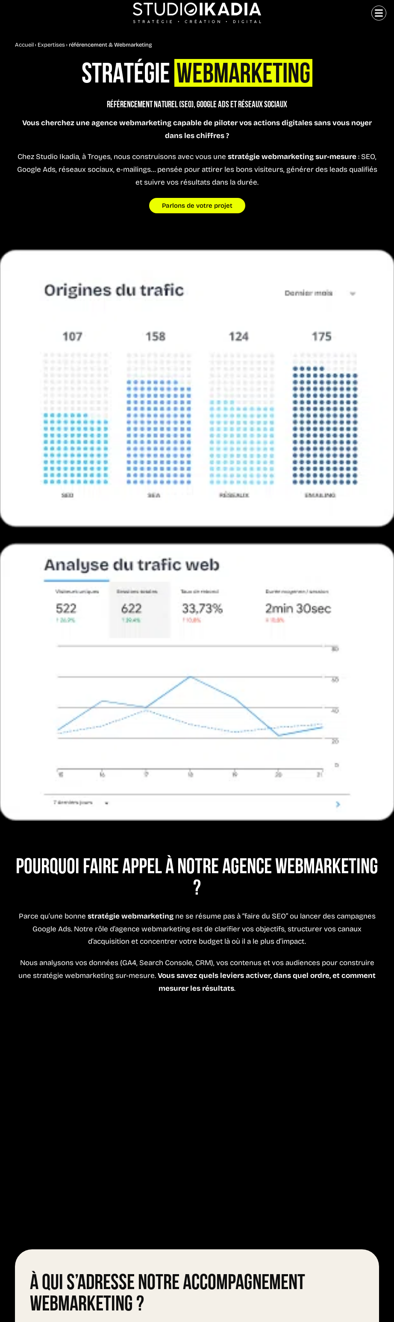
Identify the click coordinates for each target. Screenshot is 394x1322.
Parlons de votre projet (197, 206)
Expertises (51, 45)
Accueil (24, 45)
